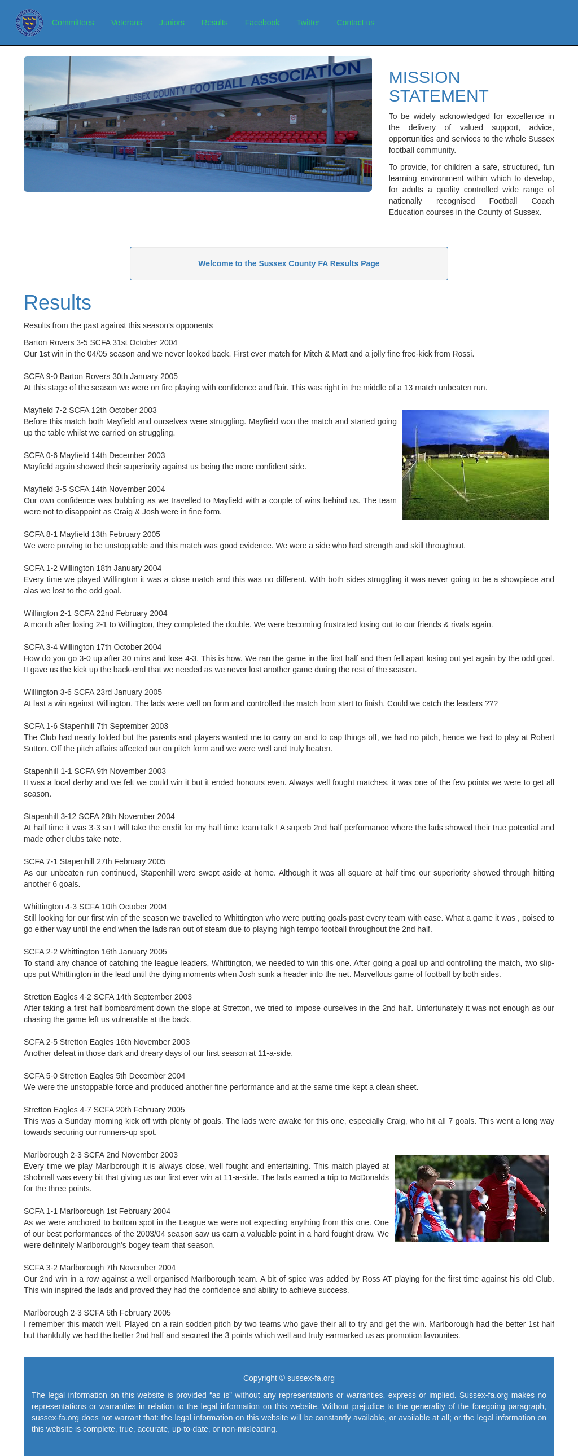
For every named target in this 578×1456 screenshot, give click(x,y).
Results (215, 22)
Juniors (172, 22)
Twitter (307, 22)
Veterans (126, 22)
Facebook (262, 22)
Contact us (356, 22)
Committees (73, 22)
